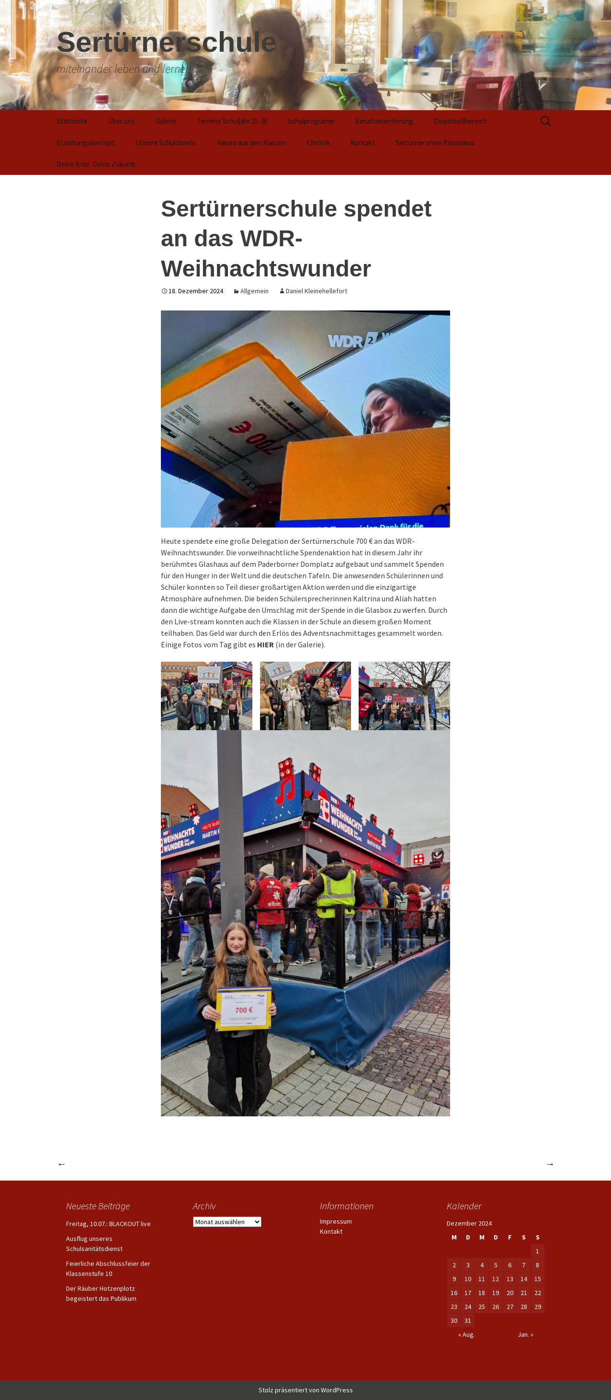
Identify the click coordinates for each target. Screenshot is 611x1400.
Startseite (72, 121)
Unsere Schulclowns (166, 142)
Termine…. (528, 1164)
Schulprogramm (311, 121)
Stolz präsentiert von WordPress (306, 1390)
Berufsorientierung (384, 121)
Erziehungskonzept (86, 142)
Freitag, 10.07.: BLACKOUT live (108, 1223)
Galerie (166, 121)
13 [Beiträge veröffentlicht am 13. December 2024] (510, 1278)
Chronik (318, 142)
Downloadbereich (460, 121)
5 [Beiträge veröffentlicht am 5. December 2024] (496, 1265)
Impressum (336, 1221)
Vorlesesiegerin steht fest (108, 1164)
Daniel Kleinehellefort (316, 291)
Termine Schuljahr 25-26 (232, 121)
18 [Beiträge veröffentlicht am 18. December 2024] (481, 1292)
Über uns (121, 121)
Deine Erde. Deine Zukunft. (96, 164)
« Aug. (466, 1334)
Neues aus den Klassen (251, 142)
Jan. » (525, 1334)
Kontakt (363, 142)
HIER (265, 644)
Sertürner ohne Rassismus (435, 142)
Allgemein (254, 291)
